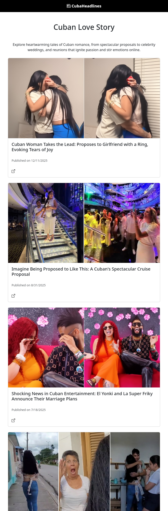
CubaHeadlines (84, 6)
